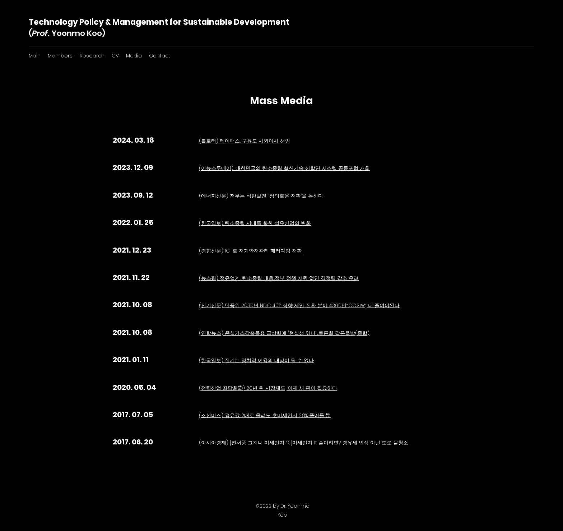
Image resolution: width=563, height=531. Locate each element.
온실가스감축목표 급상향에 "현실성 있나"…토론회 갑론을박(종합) (297, 333)
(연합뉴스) (212, 333)
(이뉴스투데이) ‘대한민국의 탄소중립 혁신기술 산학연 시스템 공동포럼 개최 (284, 168)
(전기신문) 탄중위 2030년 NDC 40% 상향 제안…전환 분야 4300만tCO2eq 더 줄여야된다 (299, 305)
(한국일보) (212, 223)
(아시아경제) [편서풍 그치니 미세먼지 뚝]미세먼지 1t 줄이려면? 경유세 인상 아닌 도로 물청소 (303, 442)
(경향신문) (212, 250)
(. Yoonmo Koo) (67, 33)
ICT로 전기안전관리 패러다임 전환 (263, 250)
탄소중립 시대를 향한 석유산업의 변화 (268, 223)
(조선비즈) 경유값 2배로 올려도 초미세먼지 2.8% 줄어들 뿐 (265, 415)
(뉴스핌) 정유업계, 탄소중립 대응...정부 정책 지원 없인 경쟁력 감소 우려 (279, 278)
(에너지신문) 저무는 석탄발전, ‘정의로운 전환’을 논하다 (261, 195)
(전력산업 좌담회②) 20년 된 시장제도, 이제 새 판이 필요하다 (268, 388)
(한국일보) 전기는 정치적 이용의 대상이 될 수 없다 (256, 360)
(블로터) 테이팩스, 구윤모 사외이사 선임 (244, 140)
